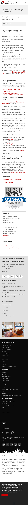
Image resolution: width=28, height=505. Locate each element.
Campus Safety (5, 380)
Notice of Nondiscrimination (8, 405)
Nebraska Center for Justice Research (10, 299)
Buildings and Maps (6, 376)
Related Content (7, 24)
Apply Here (5, 244)
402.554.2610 (5, 271)
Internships (4, 313)
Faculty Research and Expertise (9, 283)
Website (5, 235)
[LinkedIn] (16, 276)
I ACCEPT (5, 495)
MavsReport (4, 403)
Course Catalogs (5, 347)
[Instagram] (21, 276)
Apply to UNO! (5, 308)
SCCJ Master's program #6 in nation (11, 179)
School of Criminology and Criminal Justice (12, 2)
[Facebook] (4, 276)
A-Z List (3, 362)
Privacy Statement (6, 410)
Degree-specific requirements (10, 92)
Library (3, 387)
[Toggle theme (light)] (4, 424)
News (3, 391)
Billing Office (4, 374)
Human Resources (6, 384)
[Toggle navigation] (25, 2)
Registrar (4, 393)
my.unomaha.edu (5, 353)
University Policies (6, 412)
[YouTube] (12, 276)
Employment (4, 364)
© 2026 (3, 440)
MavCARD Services (6, 349)
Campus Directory (6, 378)
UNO (3, 16)
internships (10, 139)
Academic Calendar (6, 345)
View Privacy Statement (11, 492)
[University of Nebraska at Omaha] (3, 2)
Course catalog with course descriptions (13, 94)
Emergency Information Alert (8, 401)
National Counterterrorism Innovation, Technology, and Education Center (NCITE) (13, 295)
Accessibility (5, 372)
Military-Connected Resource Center (10, 389)
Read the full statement (7, 472)
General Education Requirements (10, 246)
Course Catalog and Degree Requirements (13, 248)
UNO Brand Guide (6, 355)
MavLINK (4, 351)
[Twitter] (8, 276)
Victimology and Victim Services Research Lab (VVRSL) (12, 287)
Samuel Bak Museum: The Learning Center (11, 395)
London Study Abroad (10, 144)
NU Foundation (5, 407)
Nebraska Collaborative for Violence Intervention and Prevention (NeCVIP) (14, 291)
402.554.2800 (6, 428)
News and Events (8, 183)
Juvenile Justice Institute (7, 301)
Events (3, 382)
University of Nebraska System (9, 366)
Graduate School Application (8, 315)
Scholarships (5, 310)
